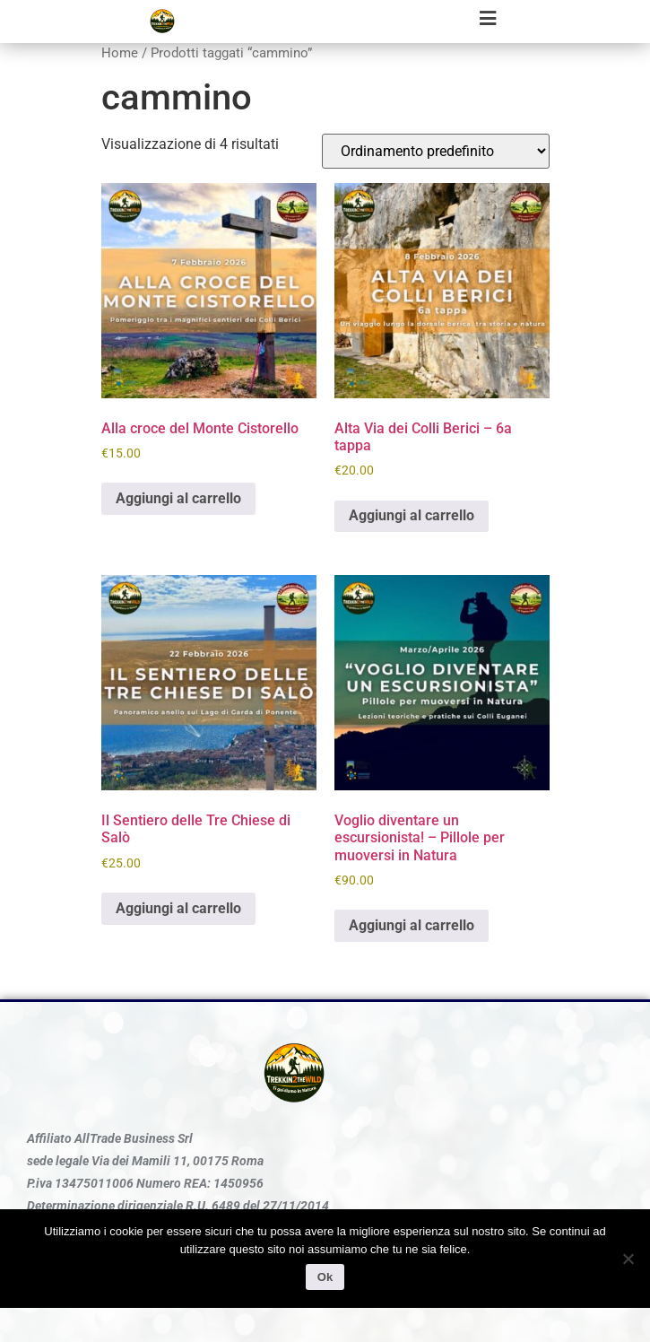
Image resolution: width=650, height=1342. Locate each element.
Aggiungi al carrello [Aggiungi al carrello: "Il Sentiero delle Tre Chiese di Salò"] (178, 908)
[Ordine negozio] (436, 151)
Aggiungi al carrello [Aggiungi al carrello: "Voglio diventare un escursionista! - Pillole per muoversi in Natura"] (411, 925)
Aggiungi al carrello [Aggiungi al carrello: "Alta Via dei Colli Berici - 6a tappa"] (411, 515)
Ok (325, 1277)
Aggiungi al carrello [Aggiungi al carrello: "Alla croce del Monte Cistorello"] (178, 498)
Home (119, 53)
